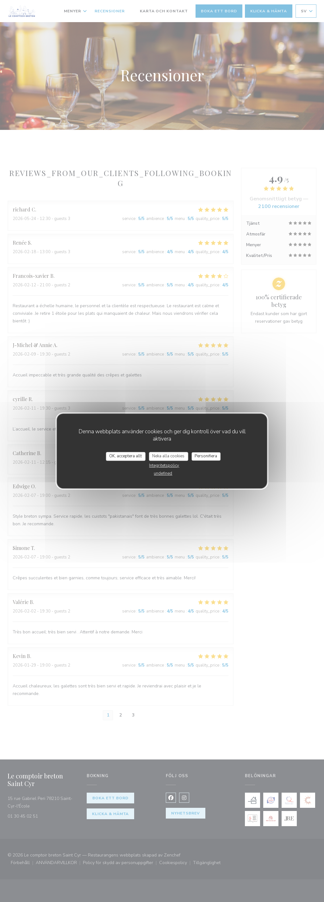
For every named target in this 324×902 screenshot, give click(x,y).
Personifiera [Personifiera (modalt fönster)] (206, 456)
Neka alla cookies (168, 456)
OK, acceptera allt (125, 456)
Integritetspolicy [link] (164, 465)
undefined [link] (163, 473)
